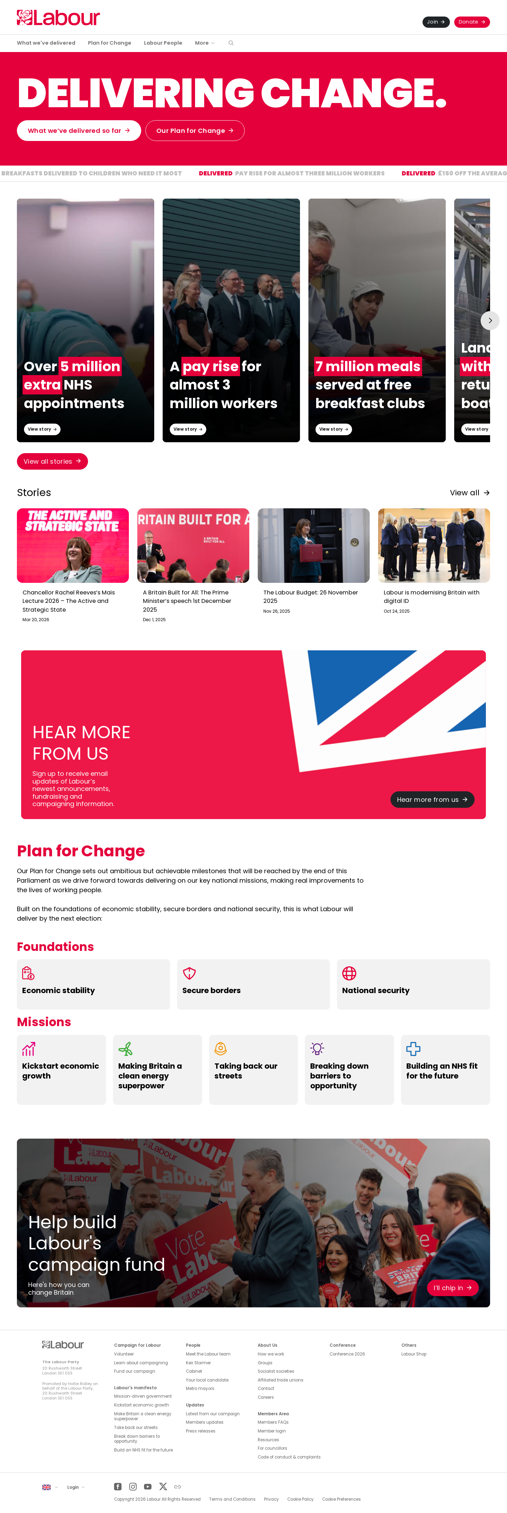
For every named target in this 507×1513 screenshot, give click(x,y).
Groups (265, 1363)
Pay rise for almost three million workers (328, 174)
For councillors (272, 1448)
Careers (266, 1397)
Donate (468, 21)
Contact (266, 1388)
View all (465, 492)
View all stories (48, 461)
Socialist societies (276, 1371)
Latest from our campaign (213, 1414)
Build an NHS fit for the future (143, 1450)
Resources (268, 1440)
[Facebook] (117, 1487)
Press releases (200, 1431)
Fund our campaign (134, 1371)
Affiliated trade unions (280, 1380)
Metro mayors (200, 1388)
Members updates (205, 1422)
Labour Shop (413, 1354)
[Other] (177, 1487)
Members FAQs (273, 1422)
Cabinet (194, 1371)
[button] (231, 43)
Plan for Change (109, 42)
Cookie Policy (300, 1499)
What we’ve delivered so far (74, 130)
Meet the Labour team (208, 1354)
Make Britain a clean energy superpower (142, 1416)
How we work (271, 1354)
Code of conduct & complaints (289, 1457)
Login (73, 1487)
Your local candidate (207, 1380)
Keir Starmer (198, 1363)
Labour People (163, 42)
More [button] (202, 42)
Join (432, 21)
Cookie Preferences (341, 1499)
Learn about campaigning (141, 1363)
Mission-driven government (143, 1396)
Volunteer (124, 1354)
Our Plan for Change (190, 130)
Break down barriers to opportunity (137, 1439)
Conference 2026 (347, 1354)
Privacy (271, 1499)
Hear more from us (428, 799)
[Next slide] (490, 320)
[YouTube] (147, 1487)
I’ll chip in (448, 1287)
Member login (272, 1431)
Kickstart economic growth (141, 1405)
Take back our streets (136, 1427)
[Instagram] (133, 1487)
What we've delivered (46, 42)
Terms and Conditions (232, 1499)
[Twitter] (163, 1487)
